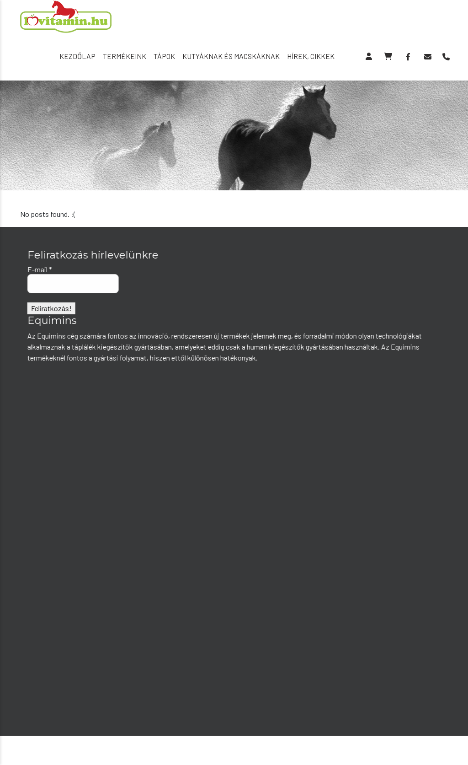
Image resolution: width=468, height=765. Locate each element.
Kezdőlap (77, 56)
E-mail (39, 269)
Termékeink (124, 56)
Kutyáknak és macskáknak (231, 56)
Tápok (164, 56)
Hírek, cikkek (311, 56)
